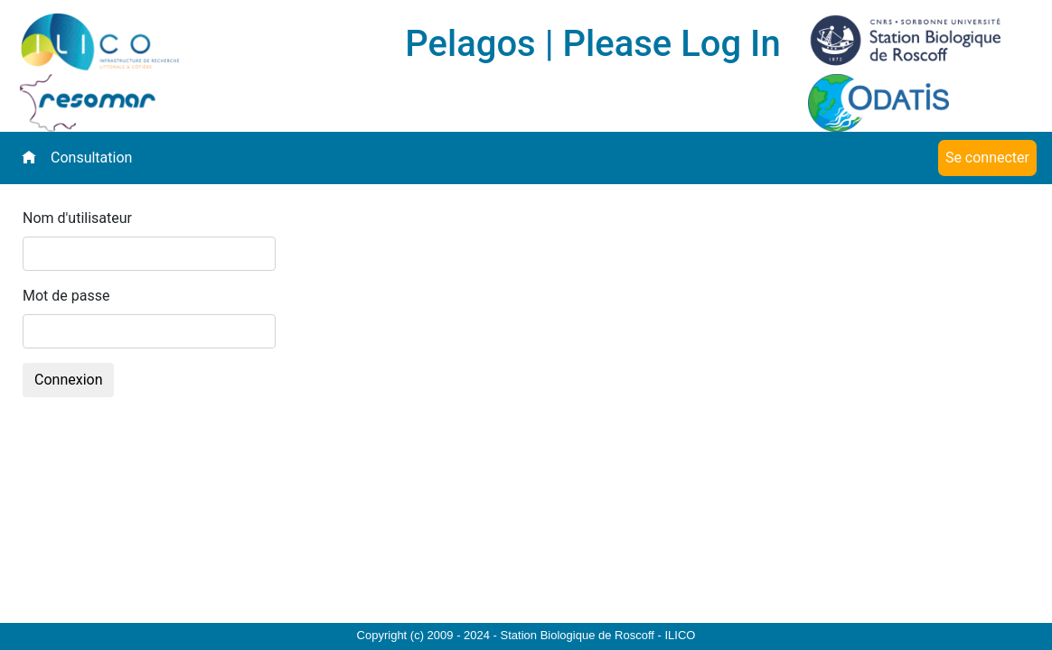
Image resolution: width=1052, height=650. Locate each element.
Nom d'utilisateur (77, 218)
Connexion (68, 379)
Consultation (91, 157)
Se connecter (987, 157)
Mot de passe (66, 295)
